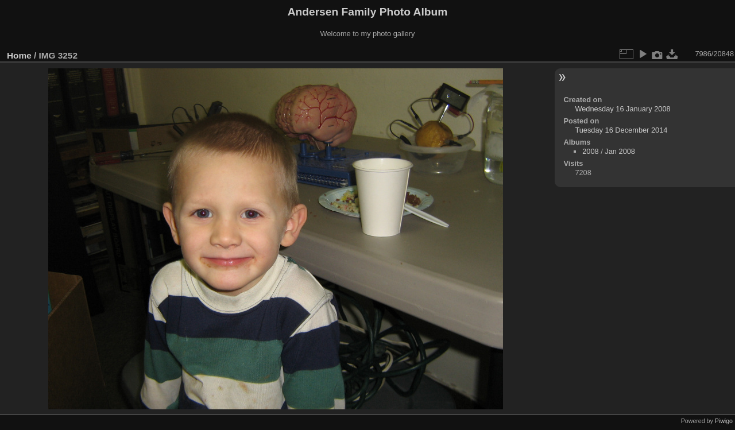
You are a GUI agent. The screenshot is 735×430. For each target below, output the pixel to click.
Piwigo (724, 420)
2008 (590, 151)
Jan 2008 (620, 151)
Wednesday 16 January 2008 (622, 108)
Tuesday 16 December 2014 (621, 130)
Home (19, 55)
